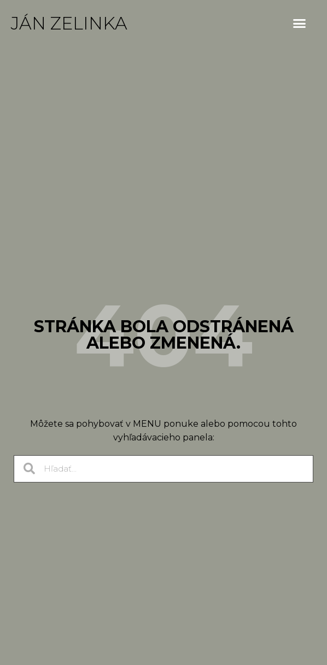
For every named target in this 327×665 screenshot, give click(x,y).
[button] (299, 23)
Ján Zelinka (69, 23)
